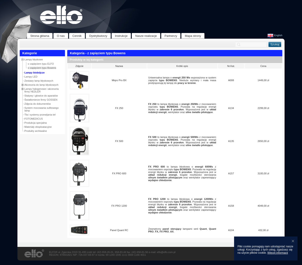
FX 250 (119, 108)
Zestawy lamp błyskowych (38, 80)
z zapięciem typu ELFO (41, 63)
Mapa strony (193, 36)
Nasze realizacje (146, 36)
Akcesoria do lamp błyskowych (41, 84)
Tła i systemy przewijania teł (39, 114)
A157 (231, 173)
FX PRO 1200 (119, 205)
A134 (231, 108)
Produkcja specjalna (35, 122)
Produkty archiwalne (35, 131)
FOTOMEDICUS (33, 118)
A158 (231, 205)
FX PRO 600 (119, 173)
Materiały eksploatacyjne (38, 126)
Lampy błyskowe (33, 59)
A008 (231, 80)
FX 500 (119, 141)
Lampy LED (30, 76)
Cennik (76, 36)
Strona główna (39, 36)
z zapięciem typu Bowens (42, 67)
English (275, 35)
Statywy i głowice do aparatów (41, 95)
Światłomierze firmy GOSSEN (40, 99)
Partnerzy (171, 36)
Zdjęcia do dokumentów (37, 103)
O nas (61, 36)
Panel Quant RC (119, 230)
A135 (231, 141)
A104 (231, 230)
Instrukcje (121, 36)
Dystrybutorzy (98, 36)
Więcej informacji (277, 252)
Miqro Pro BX (119, 80)
